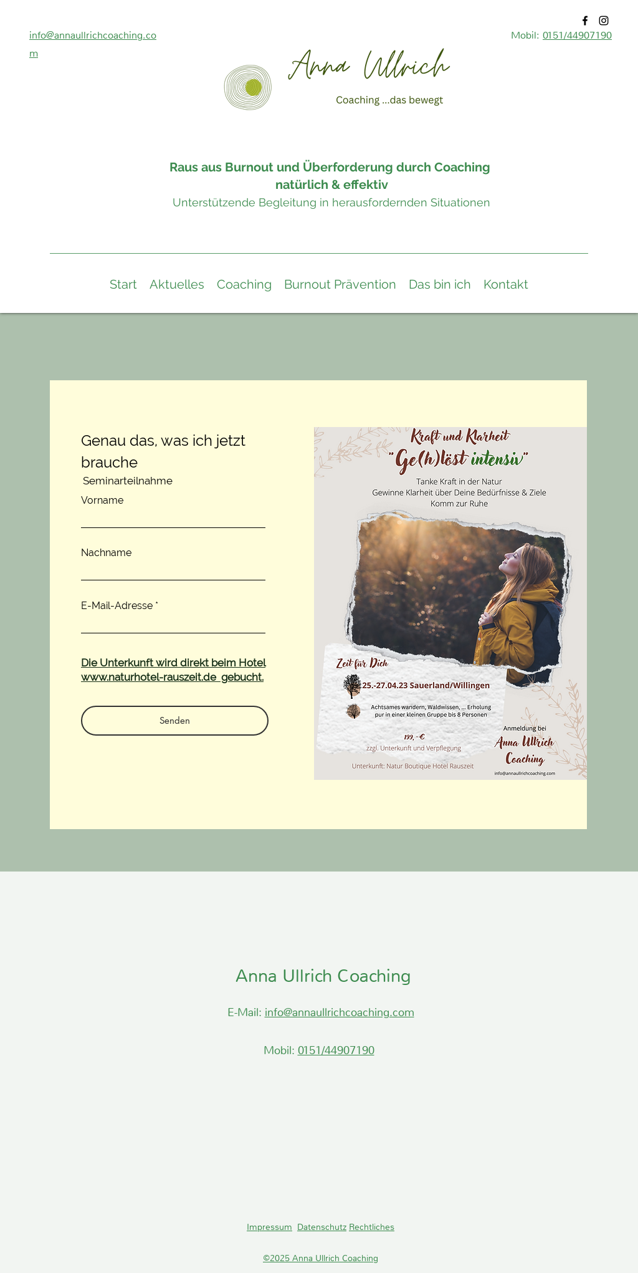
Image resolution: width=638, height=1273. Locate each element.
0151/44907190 (577, 35)
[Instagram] (604, 20)
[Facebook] (585, 20)
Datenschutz (321, 1226)
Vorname (102, 501)
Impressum (269, 1226)
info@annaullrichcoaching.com (339, 1012)
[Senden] (175, 721)
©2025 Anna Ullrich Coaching (320, 1258)
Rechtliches (371, 1226)
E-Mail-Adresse (117, 606)
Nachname (106, 553)
